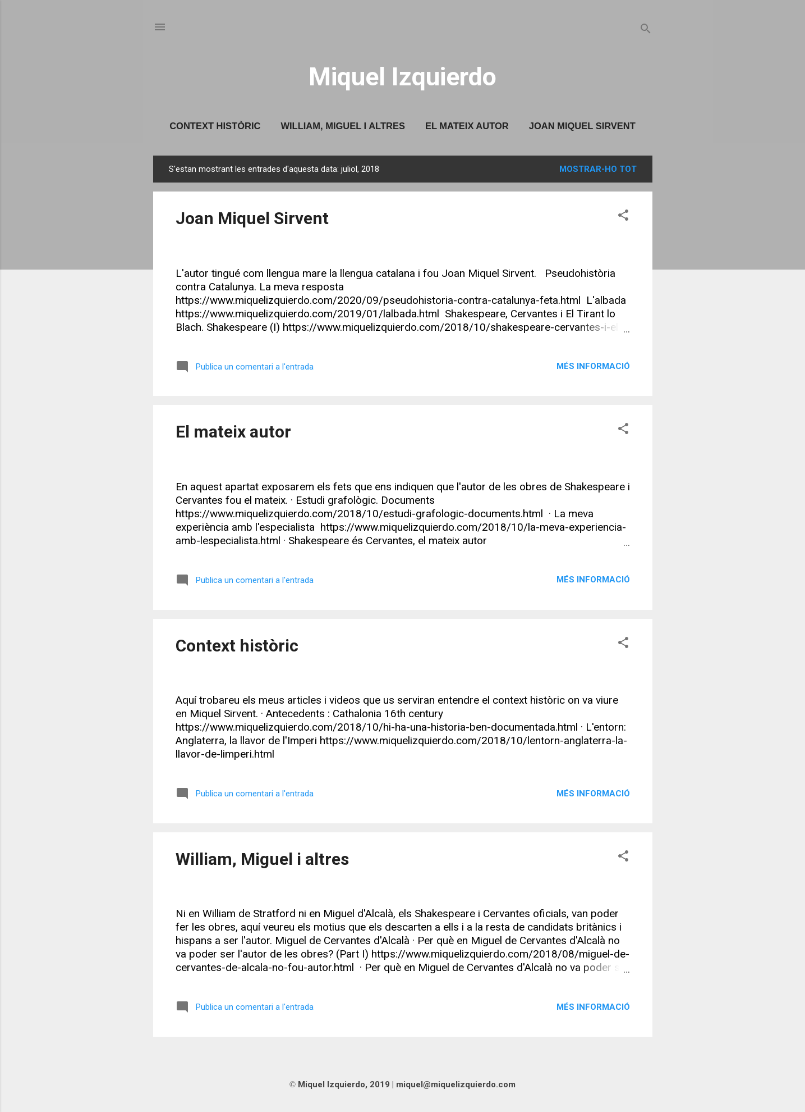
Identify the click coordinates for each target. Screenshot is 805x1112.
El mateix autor (467, 126)
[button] (623, 217)
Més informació (593, 366)
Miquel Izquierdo (402, 77)
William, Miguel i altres (342, 126)
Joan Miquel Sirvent (582, 126)
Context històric (214, 126)
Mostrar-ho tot (598, 169)
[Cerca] (645, 30)
